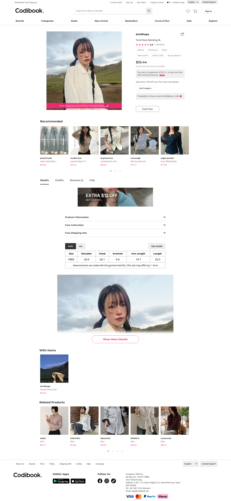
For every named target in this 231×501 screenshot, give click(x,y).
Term (42, 464)
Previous (37, 146)
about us (20, 464)
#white (141, 50)
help (89, 464)
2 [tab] (115, 170)
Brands (20, 20)
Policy (52, 464)
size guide (156, 246)
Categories (47, 20)
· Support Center (156, 2)
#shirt (164, 50)
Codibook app (178, 2)
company (100, 464)
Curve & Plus (162, 20)
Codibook (29, 10)
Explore (213, 20)
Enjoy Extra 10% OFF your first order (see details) (157, 82)
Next (193, 146)
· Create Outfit (116, 2)
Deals (74, 20)
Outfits (59, 180)
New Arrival (101, 20)
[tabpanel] (55, 147)
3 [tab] (120, 170)
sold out (147, 109)
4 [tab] (122, 451)
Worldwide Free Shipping (26, 2)
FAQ (92, 180)
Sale (189, 20)
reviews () (76, 180)
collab (79, 464)
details (44, 180)
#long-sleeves (174, 55)
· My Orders (141, 2)
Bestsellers (131, 20)
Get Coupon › (145, 88)
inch (70, 246)
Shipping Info (65, 464)
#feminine (153, 50)
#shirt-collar (158, 55)
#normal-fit (143, 55)
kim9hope (142, 34)
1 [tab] (110, 170)
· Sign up (129, 2)
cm (80, 246)
